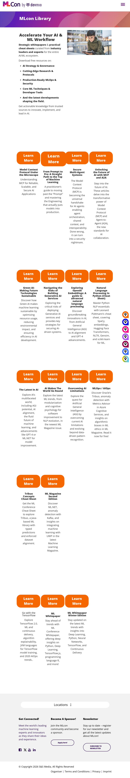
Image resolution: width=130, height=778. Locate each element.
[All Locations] (125, 359)
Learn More (28, 158)
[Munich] (125, 330)
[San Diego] (125, 337)
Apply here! (62, 742)
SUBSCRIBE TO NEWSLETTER (96, 747)
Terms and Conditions (77, 771)
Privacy (96, 771)
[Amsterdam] (125, 345)
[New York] (125, 323)
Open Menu (123, 4)
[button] (65, 705)
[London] (125, 352)
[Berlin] (125, 315)
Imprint (107, 771)
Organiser (56, 771)
